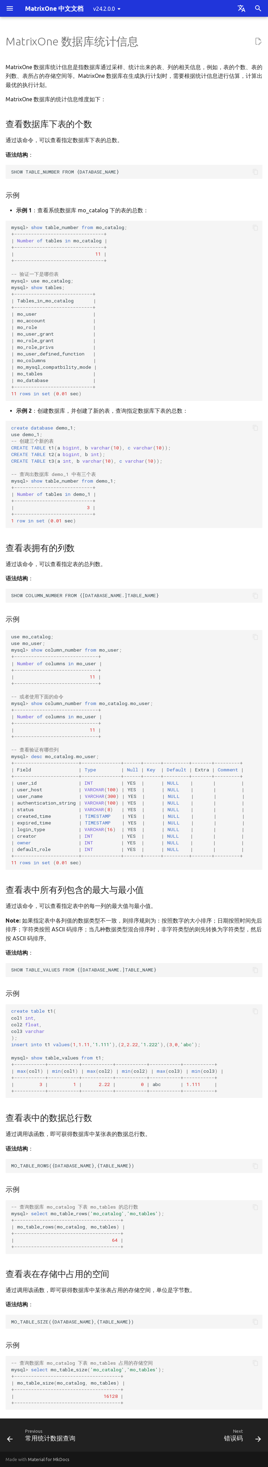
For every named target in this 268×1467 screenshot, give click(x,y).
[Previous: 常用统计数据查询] (42, 1437)
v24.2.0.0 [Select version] (104, 9)
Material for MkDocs (48, 1459)
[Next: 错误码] (241, 1437)
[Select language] (241, 8)
